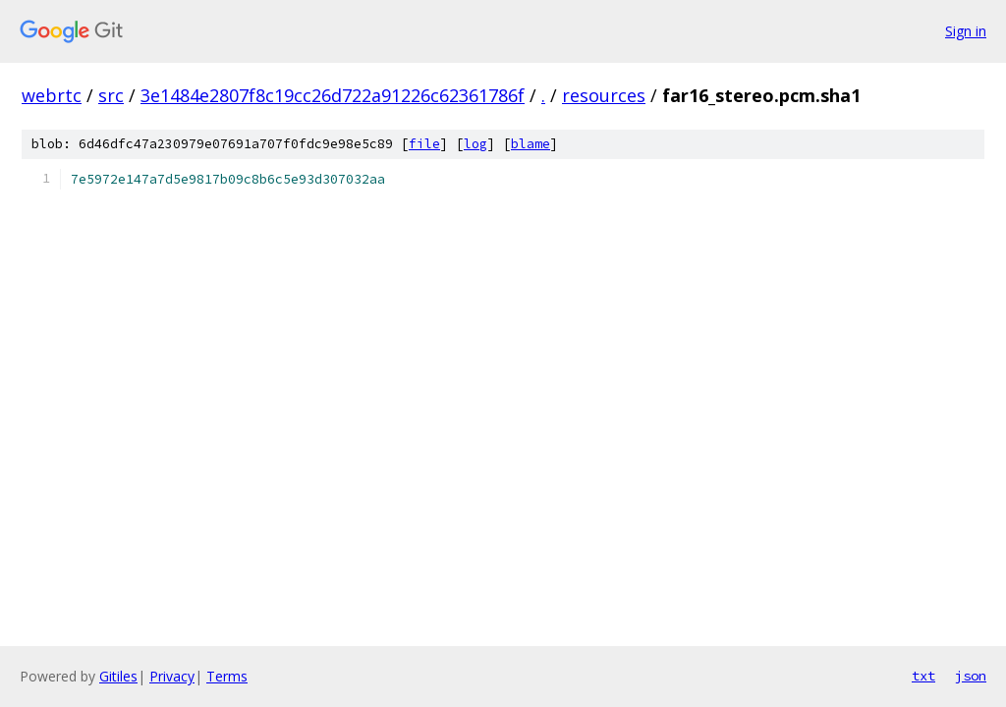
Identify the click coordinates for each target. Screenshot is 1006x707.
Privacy (172, 676)
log (475, 144)
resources (603, 95)
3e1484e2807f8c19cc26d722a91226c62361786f (332, 95)
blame (530, 144)
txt (923, 675)
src (111, 95)
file (424, 144)
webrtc (52, 95)
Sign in (965, 31)
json (970, 675)
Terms (227, 676)
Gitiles (118, 676)
